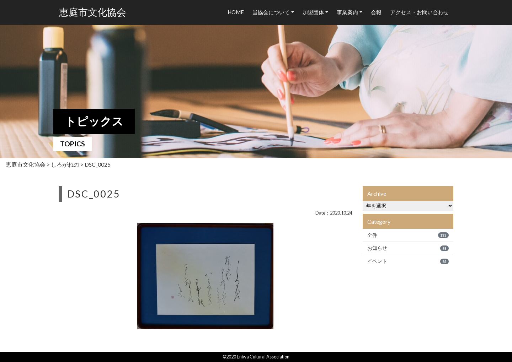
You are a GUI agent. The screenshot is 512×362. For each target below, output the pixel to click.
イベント (408, 261)
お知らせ (408, 248)
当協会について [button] (271, 12)
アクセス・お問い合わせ (419, 12)
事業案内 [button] (347, 12)
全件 (408, 235)
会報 (376, 12)
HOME (236, 12)
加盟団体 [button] (313, 12)
